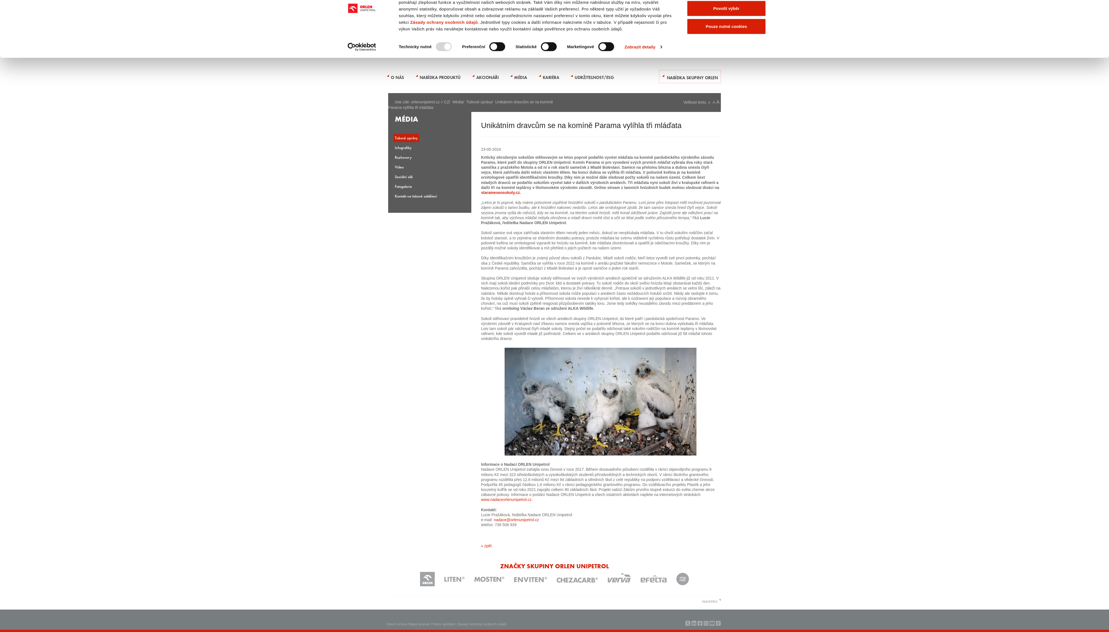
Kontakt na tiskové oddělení (416, 196)
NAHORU (710, 601)
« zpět (486, 546)
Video (399, 167)
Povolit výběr (726, 32)
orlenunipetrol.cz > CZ (430, 102)
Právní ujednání (443, 624)
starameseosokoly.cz (500, 192)
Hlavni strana (397, 624)
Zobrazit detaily (640, 71)
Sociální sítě (404, 176)
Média (457, 102)
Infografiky (403, 147)
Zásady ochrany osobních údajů (444, 46)
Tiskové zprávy (479, 102)
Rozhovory (403, 157)
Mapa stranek (419, 624)
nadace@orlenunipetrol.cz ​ (517, 520)
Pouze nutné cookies (726, 50)
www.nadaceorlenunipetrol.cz (506, 499)
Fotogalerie (403, 186)
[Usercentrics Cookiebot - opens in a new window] (362, 71)
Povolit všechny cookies (726, 14)
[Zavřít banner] (774, 9)
